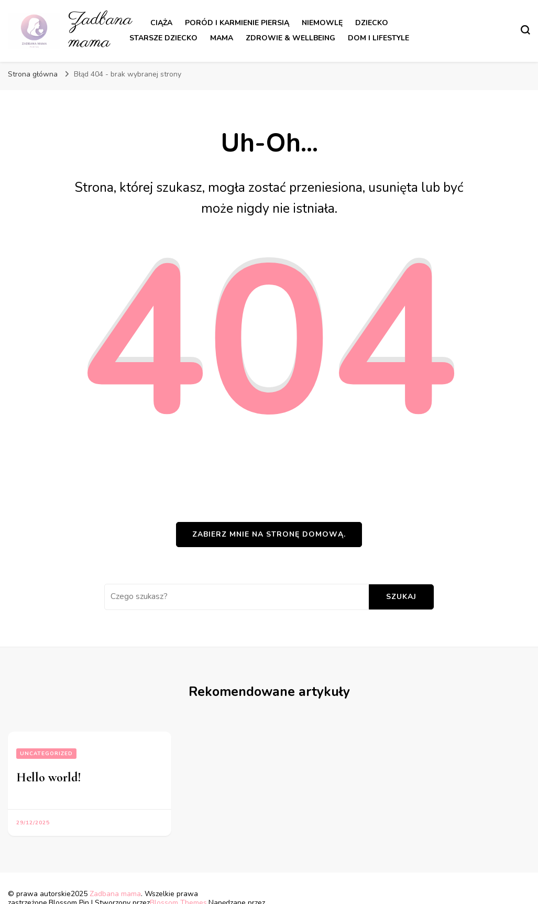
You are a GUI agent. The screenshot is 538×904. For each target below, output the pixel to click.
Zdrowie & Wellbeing (290, 38)
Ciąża (161, 23)
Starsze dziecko (163, 38)
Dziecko (371, 23)
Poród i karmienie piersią (237, 23)
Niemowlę (322, 23)
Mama (221, 38)
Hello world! (48, 777)
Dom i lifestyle (378, 38)
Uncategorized (46, 753)
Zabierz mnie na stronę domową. (269, 534)
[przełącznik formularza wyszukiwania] (525, 30)
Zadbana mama (100, 31)
